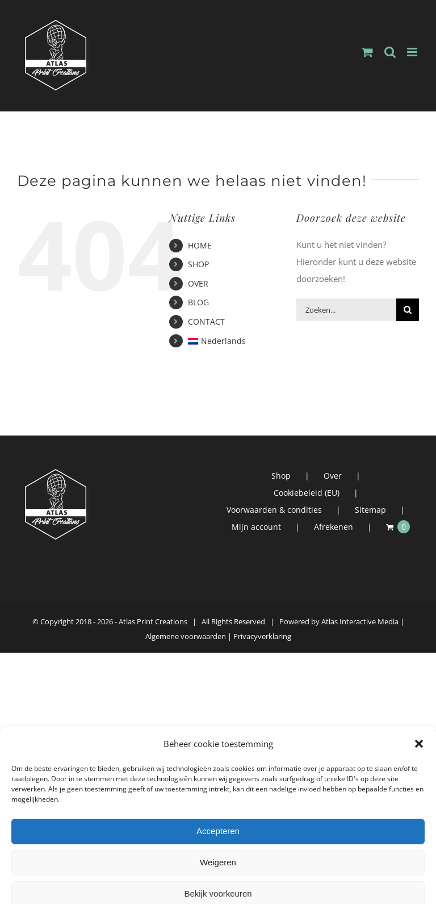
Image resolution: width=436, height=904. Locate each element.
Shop (281, 475)
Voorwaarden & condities (274, 509)
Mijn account (256, 526)
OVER (198, 283)
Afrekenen (333, 526)
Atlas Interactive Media (360, 621)
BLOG (198, 302)
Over (333, 475)
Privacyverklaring (262, 636)
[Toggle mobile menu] (413, 52)
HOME (200, 245)
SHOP (198, 264)
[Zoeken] (407, 309)
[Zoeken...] (346, 309)
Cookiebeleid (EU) (306, 492)
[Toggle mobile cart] (367, 52)
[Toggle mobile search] (390, 52)
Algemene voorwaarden (185, 636)
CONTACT (206, 321)
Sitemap (370, 509)
